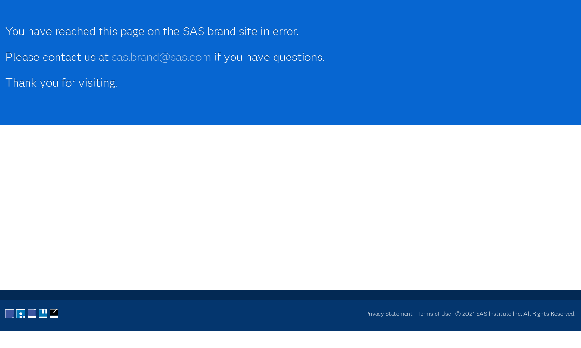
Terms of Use (434, 313)
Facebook (10, 314)
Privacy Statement (389, 313)
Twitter (21, 314)
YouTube (43, 314)
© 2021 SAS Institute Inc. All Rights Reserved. (515, 313)
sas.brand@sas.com (161, 57)
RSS (54, 314)
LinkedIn (32, 314)
